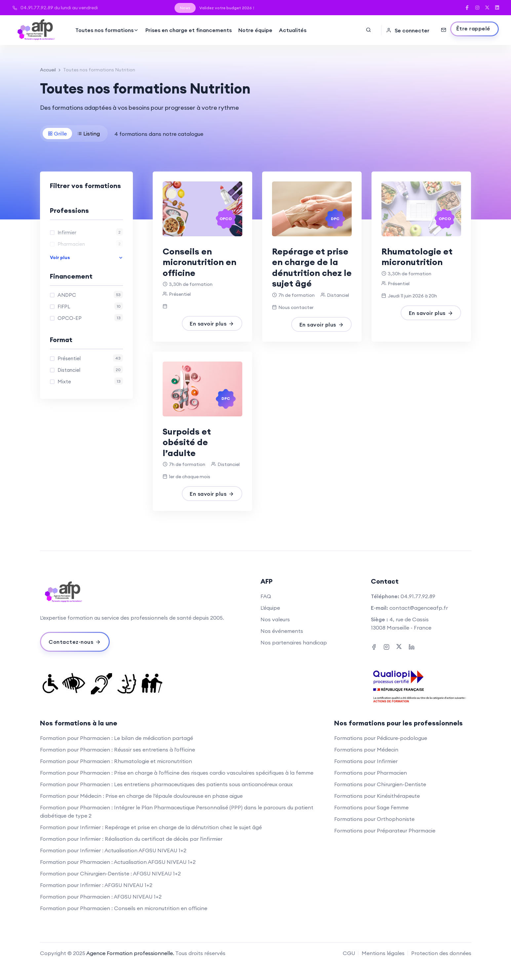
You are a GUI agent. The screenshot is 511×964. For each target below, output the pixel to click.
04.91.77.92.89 (418, 596)
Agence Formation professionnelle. (130, 953)
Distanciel (90, 369)
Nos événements (281, 631)
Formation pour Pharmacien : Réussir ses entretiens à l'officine (117, 749)
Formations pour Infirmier (366, 761)
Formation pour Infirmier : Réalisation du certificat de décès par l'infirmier (131, 838)
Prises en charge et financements (188, 30)
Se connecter (407, 30)
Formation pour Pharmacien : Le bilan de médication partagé (116, 738)
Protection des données (441, 953)
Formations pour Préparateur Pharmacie (384, 830)
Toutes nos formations (107, 30)
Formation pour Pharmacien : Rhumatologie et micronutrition (116, 761)
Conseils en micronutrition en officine (199, 262)
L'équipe (270, 607)
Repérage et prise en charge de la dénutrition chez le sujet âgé (312, 267)
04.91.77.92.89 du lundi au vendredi (55, 8)
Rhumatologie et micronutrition (416, 257)
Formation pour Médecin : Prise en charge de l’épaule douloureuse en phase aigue (141, 795)
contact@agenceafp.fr (418, 607)
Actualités (292, 30)
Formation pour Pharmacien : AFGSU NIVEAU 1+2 (101, 896)
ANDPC (90, 294)
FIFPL (90, 306)
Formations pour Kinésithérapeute (377, 795)
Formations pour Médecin (366, 749)
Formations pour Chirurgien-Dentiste (380, 784)
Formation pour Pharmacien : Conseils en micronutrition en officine (123, 908)
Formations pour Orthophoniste (374, 819)
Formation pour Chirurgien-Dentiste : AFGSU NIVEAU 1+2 (110, 873)
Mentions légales (383, 953)
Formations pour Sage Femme (371, 807)
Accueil (48, 70)
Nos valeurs (275, 619)
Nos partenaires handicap (293, 642)
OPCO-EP (90, 317)
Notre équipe (255, 30)
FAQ (265, 596)
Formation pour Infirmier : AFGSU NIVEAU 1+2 (96, 885)
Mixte (90, 381)
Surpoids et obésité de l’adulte (187, 442)
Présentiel (90, 358)
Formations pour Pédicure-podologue (380, 738)
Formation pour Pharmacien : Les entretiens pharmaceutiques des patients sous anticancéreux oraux (166, 784)
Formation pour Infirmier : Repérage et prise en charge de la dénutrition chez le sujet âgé (151, 827)
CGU (349, 953)
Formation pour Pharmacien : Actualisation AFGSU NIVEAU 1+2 (118, 862)
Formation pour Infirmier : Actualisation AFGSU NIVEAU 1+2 (113, 850)
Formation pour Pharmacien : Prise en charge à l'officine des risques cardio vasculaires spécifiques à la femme (176, 772)
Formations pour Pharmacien (370, 772)
